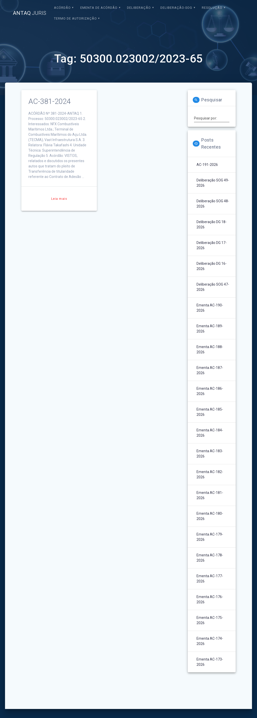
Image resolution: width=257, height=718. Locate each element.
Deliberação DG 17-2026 (212, 245)
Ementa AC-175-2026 (210, 620)
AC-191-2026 (207, 165)
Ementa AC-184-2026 (210, 432)
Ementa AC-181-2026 (210, 495)
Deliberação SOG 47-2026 (213, 287)
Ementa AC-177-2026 (210, 578)
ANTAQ (29, 13)
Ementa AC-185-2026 (210, 412)
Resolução (212, 8)
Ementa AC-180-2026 (210, 516)
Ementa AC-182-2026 (210, 474)
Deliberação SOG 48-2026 (213, 203)
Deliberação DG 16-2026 (212, 266)
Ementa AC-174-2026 (210, 641)
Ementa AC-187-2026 (210, 370)
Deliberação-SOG (176, 8)
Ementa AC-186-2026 (210, 391)
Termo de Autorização (75, 18)
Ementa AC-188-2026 (210, 349)
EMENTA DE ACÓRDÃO (98, 8)
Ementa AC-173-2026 (210, 662)
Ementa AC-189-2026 (210, 328)
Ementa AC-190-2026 (210, 307)
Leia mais (59, 199)
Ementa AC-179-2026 (210, 537)
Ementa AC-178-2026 (210, 557)
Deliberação (139, 8)
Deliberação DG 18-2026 (212, 224)
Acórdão (62, 8)
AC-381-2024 (49, 101)
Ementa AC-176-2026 (210, 599)
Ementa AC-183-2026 (210, 453)
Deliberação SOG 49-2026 (213, 182)
